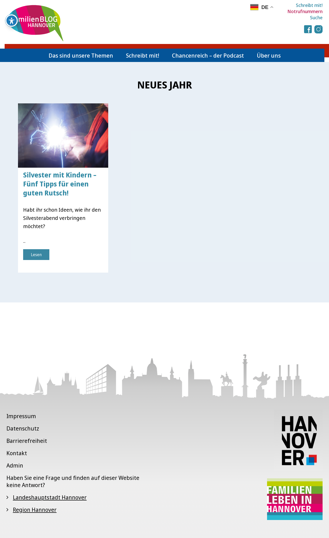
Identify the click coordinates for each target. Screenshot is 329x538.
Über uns (269, 55)
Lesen (36, 254)
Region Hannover (35, 509)
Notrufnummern (305, 11)
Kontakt (16, 452)
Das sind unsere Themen (81, 55)
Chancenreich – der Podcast (208, 55)
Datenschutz (22, 428)
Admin (14, 465)
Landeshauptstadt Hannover (50, 497)
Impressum (21, 415)
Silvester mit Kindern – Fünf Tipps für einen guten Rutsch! (59, 184)
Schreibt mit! (309, 5)
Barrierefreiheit (26, 440)
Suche (316, 17)
